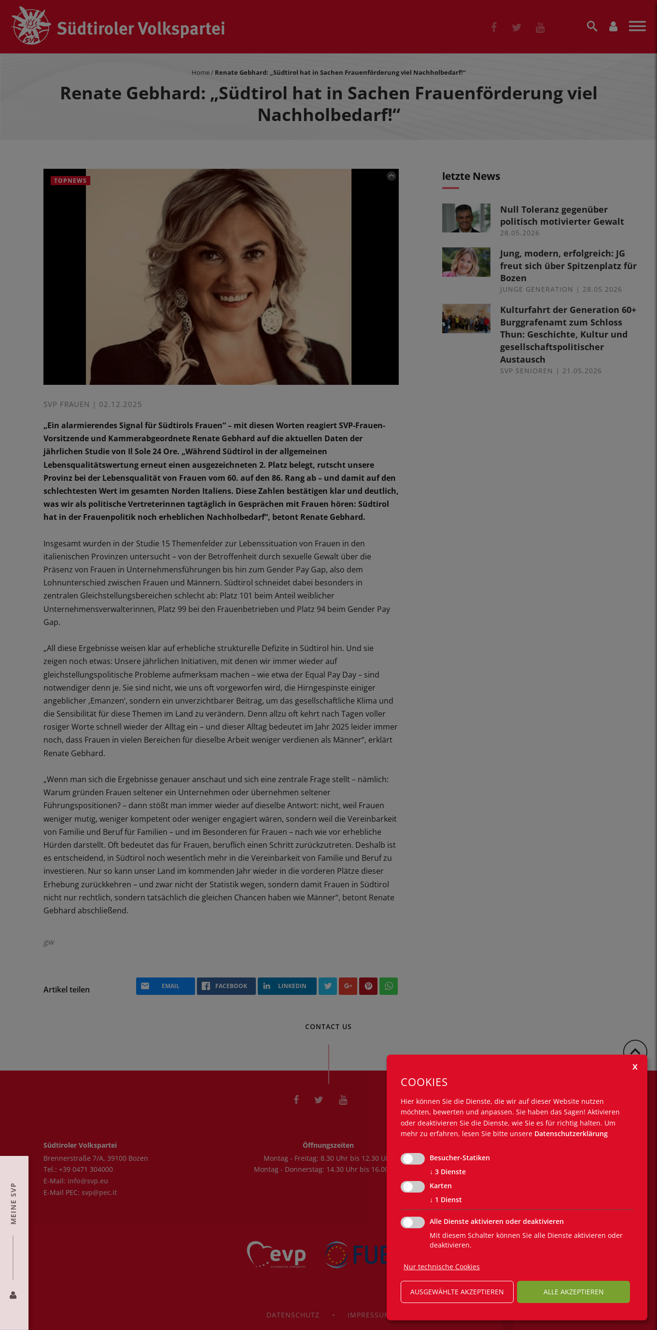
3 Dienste (448, 1172)
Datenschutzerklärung (571, 1133)
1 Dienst (446, 1200)
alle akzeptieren (574, 1291)
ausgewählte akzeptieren (457, 1291)
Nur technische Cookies (442, 1266)
